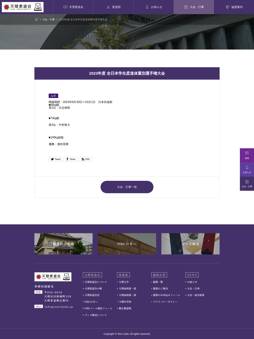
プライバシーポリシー (165, 301)
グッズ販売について (96, 315)
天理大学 (124, 282)
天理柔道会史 (92, 295)
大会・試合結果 (195, 295)
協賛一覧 (158, 282)
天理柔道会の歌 (93, 288)
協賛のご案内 (160, 288)
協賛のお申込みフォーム (166, 295)
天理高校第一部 (127, 288)
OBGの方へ (91, 301)
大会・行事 (193, 288)
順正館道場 (125, 308)
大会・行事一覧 (127, 186)
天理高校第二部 (127, 295)
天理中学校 (125, 301)
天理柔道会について (96, 282)
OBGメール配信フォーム (98, 308)
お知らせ (192, 282)
